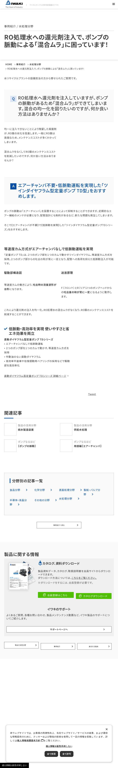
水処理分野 (35, 64)
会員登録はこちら (57, 595)
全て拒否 (51, 754)
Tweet (92, 394)
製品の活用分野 (21, 637)
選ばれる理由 (94, 637)
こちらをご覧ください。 (84, 577)
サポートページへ (59, 625)
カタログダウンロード (95, 595)
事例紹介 (21, 64)
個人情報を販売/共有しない (14, 765)
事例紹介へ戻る (59, 524)
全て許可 (66, 754)
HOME (8, 64)
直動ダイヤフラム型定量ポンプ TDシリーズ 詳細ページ (35, 376)
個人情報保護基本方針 (28, 740)
